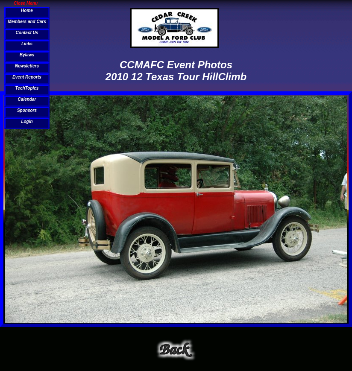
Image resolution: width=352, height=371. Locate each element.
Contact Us (27, 32)
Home (27, 10)
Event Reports (26, 77)
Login (26, 121)
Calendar (27, 99)
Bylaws (27, 55)
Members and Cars (27, 21)
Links (26, 43)
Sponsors (27, 110)
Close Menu (26, 3)
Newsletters (27, 66)
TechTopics (27, 88)
